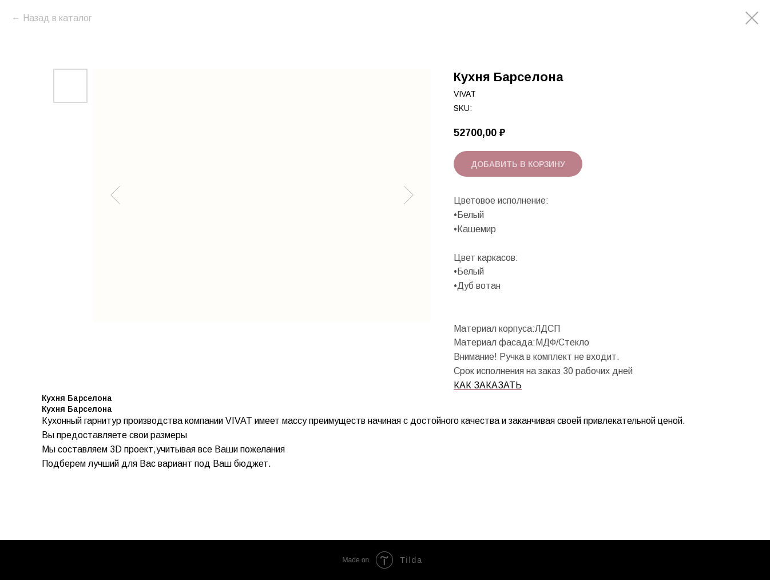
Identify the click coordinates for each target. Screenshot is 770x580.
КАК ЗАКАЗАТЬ (488, 385)
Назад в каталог (57, 18)
